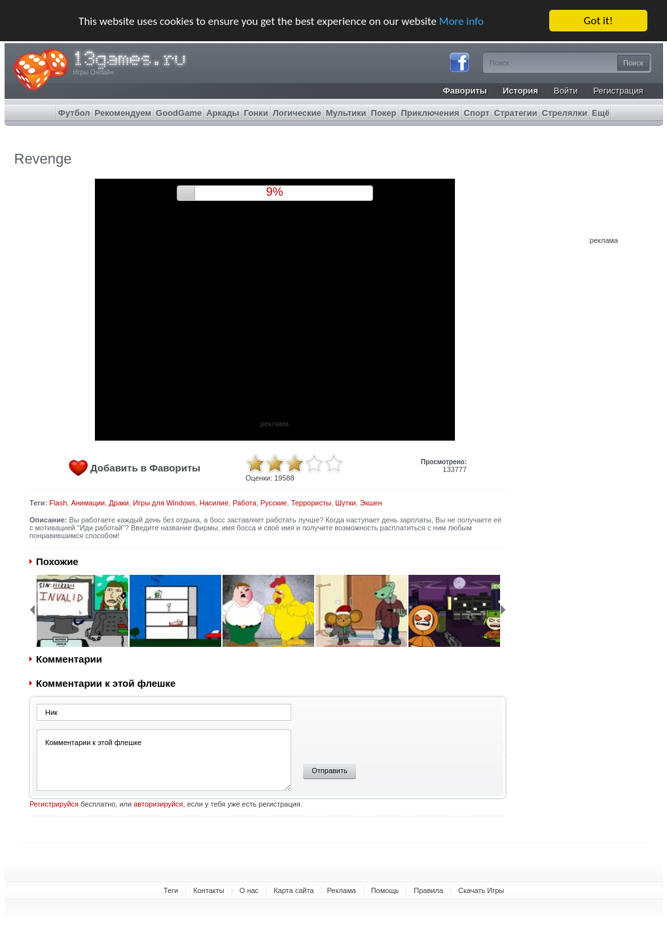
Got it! (598, 20)
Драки (119, 503)
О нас (249, 890)
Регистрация (618, 91)
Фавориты (464, 91)
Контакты (209, 890)
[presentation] (394, 728)
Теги (171, 890)
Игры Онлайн (93, 72)
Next (503, 610)
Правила (428, 890)
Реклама (341, 890)
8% (274, 191)
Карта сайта (294, 890)
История (520, 91)
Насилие (214, 503)
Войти (565, 91)
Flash (58, 503)
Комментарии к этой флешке (164, 760)
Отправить (330, 771)
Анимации (88, 503)
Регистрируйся (54, 804)
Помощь (385, 890)
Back (32, 610)
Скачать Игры (481, 890)
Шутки (345, 503)
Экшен (371, 503)
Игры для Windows (164, 503)
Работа (244, 503)
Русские (274, 503)
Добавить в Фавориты (145, 467)
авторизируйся (158, 804)
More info (461, 20)
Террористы (311, 503)
